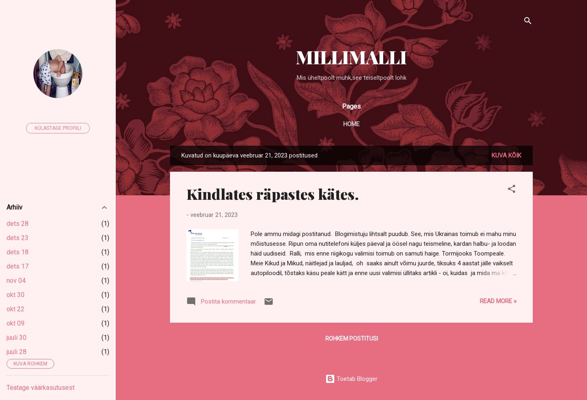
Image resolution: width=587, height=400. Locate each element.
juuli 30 (16, 337)
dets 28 (18, 223)
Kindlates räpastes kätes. (272, 193)
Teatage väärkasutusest (41, 387)
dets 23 (18, 238)
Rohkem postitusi (351, 338)
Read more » (498, 301)
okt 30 (15, 295)
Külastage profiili (58, 128)
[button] (511, 190)
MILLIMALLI (351, 57)
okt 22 (15, 309)
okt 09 (15, 323)
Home (351, 124)
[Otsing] (528, 22)
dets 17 (18, 266)
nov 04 (16, 280)
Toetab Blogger (351, 379)
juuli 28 (16, 352)
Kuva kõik (506, 155)
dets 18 (18, 252)
